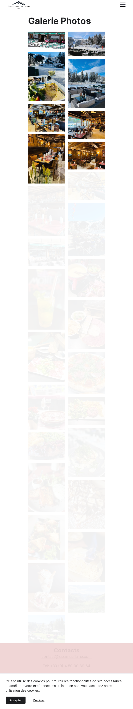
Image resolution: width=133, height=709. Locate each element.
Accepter (15, 700)
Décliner (38, 700)
